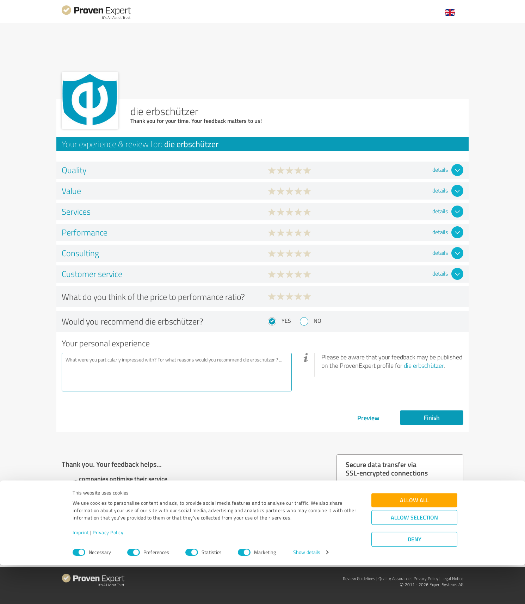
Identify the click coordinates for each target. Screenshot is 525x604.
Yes (286, 321)
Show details (306, 590)
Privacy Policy (108, 571)
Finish (432, 417)
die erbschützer (424, 365)
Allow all (414, 539)
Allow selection (414, 556)
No (317, 321)
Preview (368, 418)
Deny (414, 578)
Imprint (81, 571)
